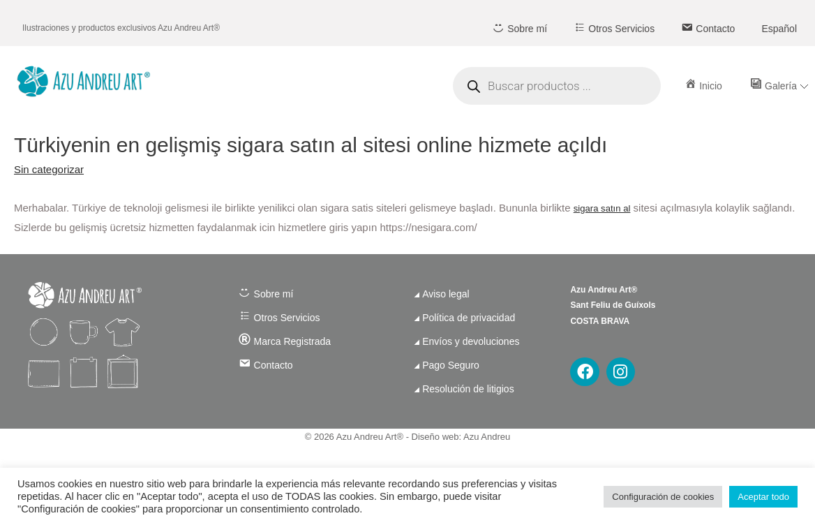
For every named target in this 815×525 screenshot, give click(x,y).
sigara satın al (602, 208)
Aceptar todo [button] (763, 496)
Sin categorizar (49, 169)
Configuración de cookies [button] (663, 496)
